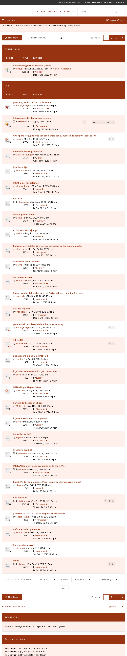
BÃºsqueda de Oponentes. (28, 492)
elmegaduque (25, 170)
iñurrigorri (22, 229)
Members (97, 2)
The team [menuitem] (77, 633)
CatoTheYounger (26, 144)
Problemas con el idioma (28, 238)
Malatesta (23, 374)
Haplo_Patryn (24, 90)
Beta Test (109, 2)
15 (45, 114)
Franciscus (90, 251)
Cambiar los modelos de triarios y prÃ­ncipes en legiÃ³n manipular (30, 222)
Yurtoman (22, 157)
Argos (20, 404)
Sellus (21, 196)
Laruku (24, 521)
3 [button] (115, 36)
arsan (20, 131)
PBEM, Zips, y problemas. (28, 167)
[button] (121, 36)
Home (87, 2)
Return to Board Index (17, 561)
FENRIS (24, 106)
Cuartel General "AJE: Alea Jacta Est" (65, 27)
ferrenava (89, 100)
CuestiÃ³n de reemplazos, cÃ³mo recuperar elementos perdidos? (29, 446)
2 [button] (110, 36)
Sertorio (19, 180)
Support (76, 11)
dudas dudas (21, 462)
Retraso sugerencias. (26, 284)
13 (36, 114)
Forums (120, 2)
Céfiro (21, 241)
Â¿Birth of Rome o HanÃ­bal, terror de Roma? (29, 344)
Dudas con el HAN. (24, 251)
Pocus (21, 61)
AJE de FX (19, 313)
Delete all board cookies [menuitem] (112, 633)
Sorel (20, 390)
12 (32, 114)
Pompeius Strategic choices (29, 141)
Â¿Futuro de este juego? (27, 206)
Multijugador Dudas (25, 193)
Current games (25, 27)
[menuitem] (120, 20)
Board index (9, 27)
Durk (87, 141)
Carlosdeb (90, 121)
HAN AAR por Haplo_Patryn (29, 358)
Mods (17, 518)
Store (47, 11)
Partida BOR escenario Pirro (29, 371)
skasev (24, 433)
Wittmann (22, 316)
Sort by (76, 534)
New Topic (13, 36)
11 (27, 114)
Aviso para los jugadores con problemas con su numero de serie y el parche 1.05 (30, 125)
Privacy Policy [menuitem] (91, 633)
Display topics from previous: (31, 534)
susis (20, 348)
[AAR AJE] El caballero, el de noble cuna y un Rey (29, 299)
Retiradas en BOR (24, 400)
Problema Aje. (22, 154)
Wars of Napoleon (31, 65)
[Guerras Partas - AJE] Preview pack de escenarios (30, 478)
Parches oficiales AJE (25, 505)
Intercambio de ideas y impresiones (27, 102)
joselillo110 (90, 83)
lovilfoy (88, 193)
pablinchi (22, 274)
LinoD (20, 332)
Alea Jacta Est (40, 27)
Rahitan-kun (90, 426)
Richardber (90, 297)
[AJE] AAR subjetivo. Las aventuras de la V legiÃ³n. (28, 428)
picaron (21, 508)
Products (61, 11)
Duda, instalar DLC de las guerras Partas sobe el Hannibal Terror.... (28, 268)
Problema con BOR (24, 413)
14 (41, 114)
